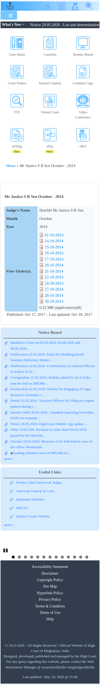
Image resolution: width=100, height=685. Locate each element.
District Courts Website (33, 516)
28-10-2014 (54, 295)
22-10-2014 (54, 277)
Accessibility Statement (50, 566)
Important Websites (30, 499)
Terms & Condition (50, 606)
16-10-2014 (54, 253)
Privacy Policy (50, 599)
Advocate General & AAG (35, 491)
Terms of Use (50, 612)
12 (80, 557)
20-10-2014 (54, 265)
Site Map (50, 586)
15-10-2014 (54, 247)
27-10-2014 (54, 289)
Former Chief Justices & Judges (39, 482)
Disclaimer (50, 573)
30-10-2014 (54, 301)
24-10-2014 (54, 283)
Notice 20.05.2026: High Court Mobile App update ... (48, 424)
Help (50, 619)
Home (11, 166)
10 (68, 557)
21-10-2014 (54, 271)
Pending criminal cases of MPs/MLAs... (41, 453)
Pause (6, 549)
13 (86, 557)
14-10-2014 (54, 241)
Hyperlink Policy (50, 593)
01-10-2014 (54, 235)
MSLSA (22, 508)
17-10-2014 (54, 259)
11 (74, 557)
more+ (8, 459)
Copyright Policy (50, 580)
